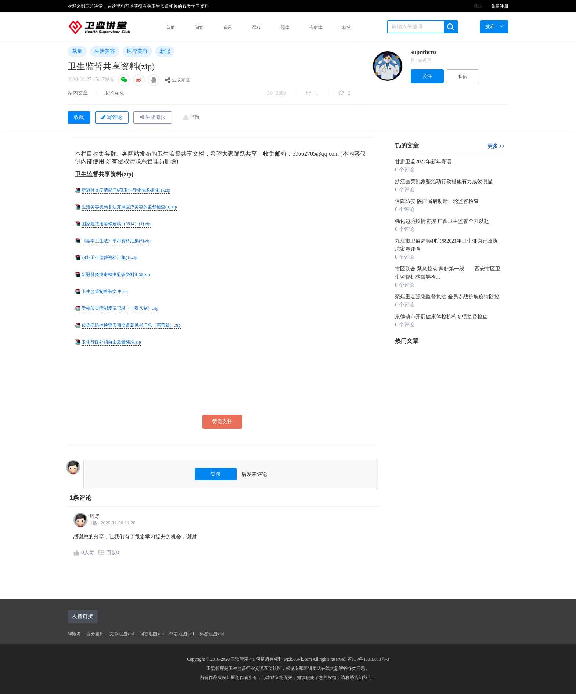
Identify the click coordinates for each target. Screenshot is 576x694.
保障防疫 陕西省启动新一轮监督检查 (437, 201)
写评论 (111, 117)
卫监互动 (114, 93)
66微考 (74, 633)
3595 (276, 93)
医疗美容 (137, 51)
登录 (478, 6)
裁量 (77, 51)
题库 (285, 27)
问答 (199, 27)
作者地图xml (181, 633)
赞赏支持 (222, 421)
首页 (170, 27)
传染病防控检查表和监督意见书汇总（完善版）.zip (131, 325)
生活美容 (104, 51)
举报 (195, 117)
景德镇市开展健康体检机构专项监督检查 (441, 316)
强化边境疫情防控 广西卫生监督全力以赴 (442, 221)
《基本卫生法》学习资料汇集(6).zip (116, 240)
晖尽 (95, 516)
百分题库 (95, 633)
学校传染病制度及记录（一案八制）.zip (120, 308)
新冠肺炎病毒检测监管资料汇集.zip (116, 274)
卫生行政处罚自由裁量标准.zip (111, 342)
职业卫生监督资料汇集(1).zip (109, 257)
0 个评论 (404, 169)
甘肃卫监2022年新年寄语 (423, 161)
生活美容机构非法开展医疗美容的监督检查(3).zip (129, 207)
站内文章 (78, 93)
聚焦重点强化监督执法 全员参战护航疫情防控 (447, 296)
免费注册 (499, 6)
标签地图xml (211, 633)
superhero (423, 52)
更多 (496, 146)
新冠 (165, 51)
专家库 (316, 27)
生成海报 (177, 80)
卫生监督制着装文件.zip (105, 291)
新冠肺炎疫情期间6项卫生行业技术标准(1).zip (126, 190)
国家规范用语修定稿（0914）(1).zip (116, 223)
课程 (256, 27)
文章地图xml (121, 633)
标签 (346, 27)
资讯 (227, 27)
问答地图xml (152, 633)
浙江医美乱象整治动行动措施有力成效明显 (444, 181)
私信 (462, 76)
